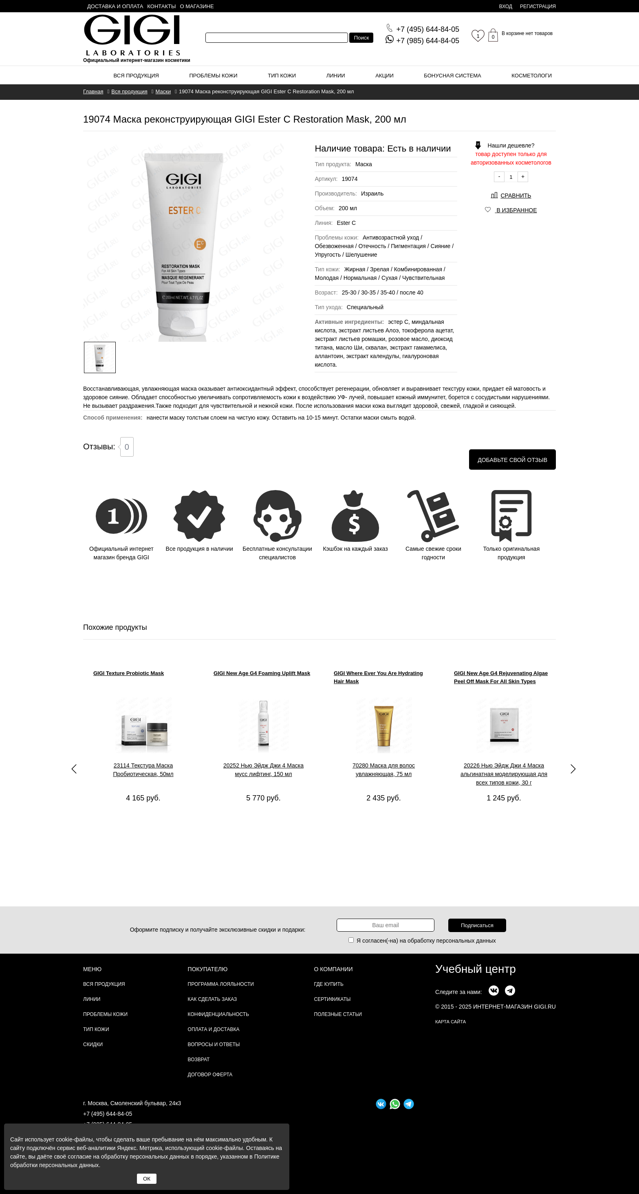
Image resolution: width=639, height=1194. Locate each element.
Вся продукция (136, 76)
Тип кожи (282, 76)
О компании (333, 969)
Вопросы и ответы (214, 1044)
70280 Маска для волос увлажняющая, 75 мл (384, 769)
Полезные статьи (338, 1014)
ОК (146, 1179)
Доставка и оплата (115, 6)
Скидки (93, 1044)
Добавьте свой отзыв (512, 460)
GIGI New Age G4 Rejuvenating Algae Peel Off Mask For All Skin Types (501, 677)
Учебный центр (475, 969)
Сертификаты (332, 999)
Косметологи (531, 76)
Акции (384, 76)
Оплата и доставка (214, 1029)
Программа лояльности (221, 984)
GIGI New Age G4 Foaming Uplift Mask (262, 673)
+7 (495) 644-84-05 (107, 1113)
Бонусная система (452, 76)
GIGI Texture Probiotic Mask (128, 673)
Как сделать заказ (212, 999)
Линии (335, 76)
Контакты (161, 6)
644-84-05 (427, 29)
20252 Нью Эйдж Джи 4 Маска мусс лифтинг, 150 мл (263, 769)
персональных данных (466, 940)
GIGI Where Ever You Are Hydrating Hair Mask (378, 677)
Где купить (329, 984)
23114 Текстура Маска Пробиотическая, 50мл (143, 769)
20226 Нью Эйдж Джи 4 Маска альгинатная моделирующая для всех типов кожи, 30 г (504, 774)
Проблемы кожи (213, 76)
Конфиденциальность (218, 1014)
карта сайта (450, 1021)
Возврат (199, 1059)
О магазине (197, 6)
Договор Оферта (210, 1074)
